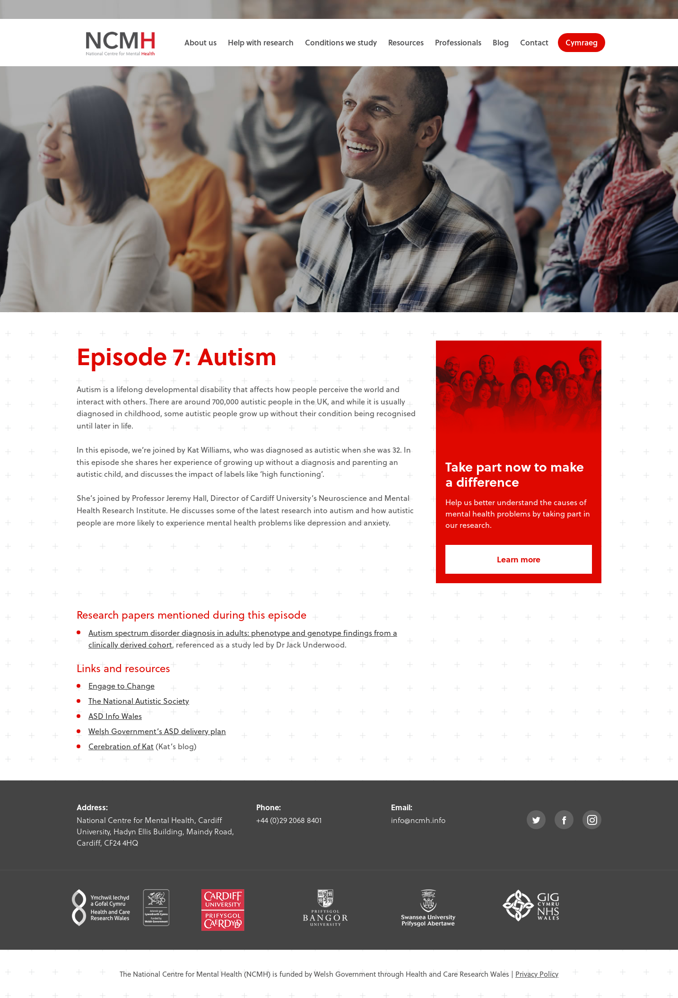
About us (200, 42)
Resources (406, 42)
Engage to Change (121, 685)
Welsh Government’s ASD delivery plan (157, 731)
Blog (501, 42)
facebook (564, 819)
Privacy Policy (536, 974)
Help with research (261, 42)
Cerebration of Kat (121, 746)
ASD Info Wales (115, 715)
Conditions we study (341, 42)
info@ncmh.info (418, 819)
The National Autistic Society (138, 700)
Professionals (458, 42)
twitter (536, 819)
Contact (534, 42)
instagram (591, 819)
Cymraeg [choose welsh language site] (581, 42)
